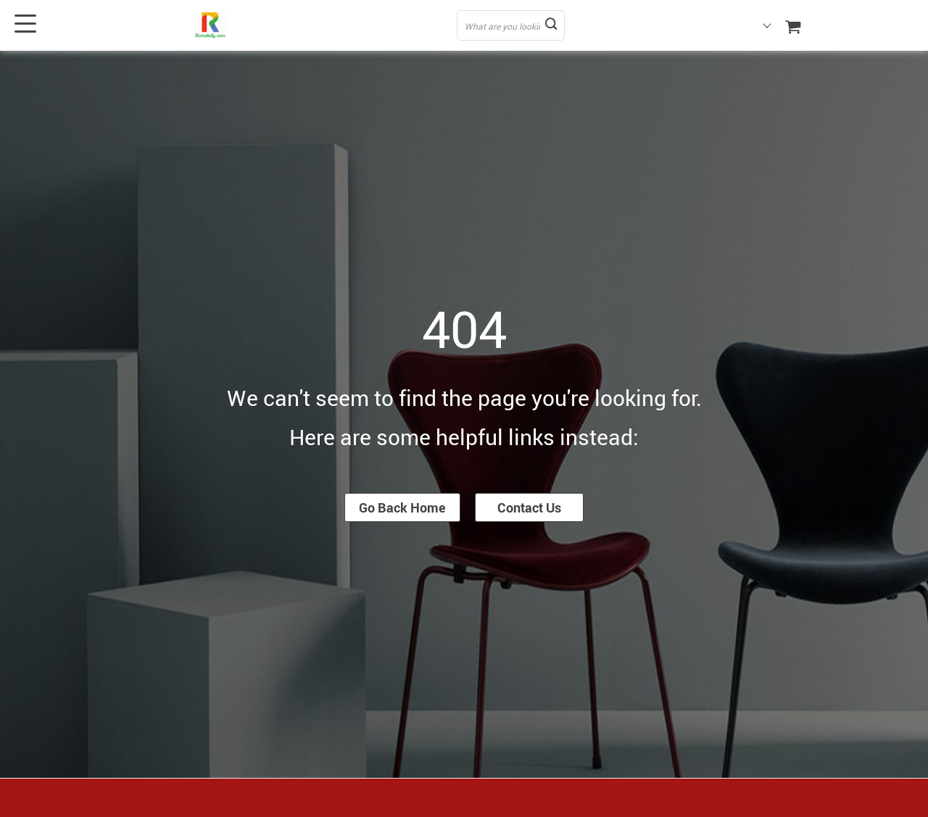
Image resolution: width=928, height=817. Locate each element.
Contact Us (529, 507)
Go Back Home (402, 507)
